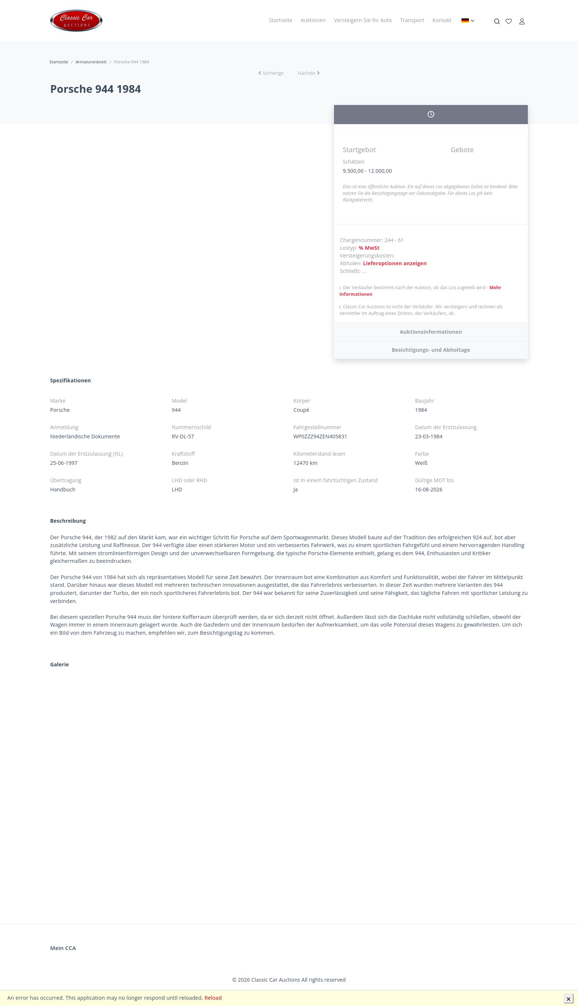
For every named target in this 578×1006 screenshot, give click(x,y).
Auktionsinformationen (431, 331)
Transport (412, 20)
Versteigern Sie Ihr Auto (363, 20)
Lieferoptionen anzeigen (395, 263)
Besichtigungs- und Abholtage (430, 349)
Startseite (280, 20)
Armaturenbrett (91, 61)
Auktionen (313, 20)
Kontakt (442, 20)
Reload (213, 997)
